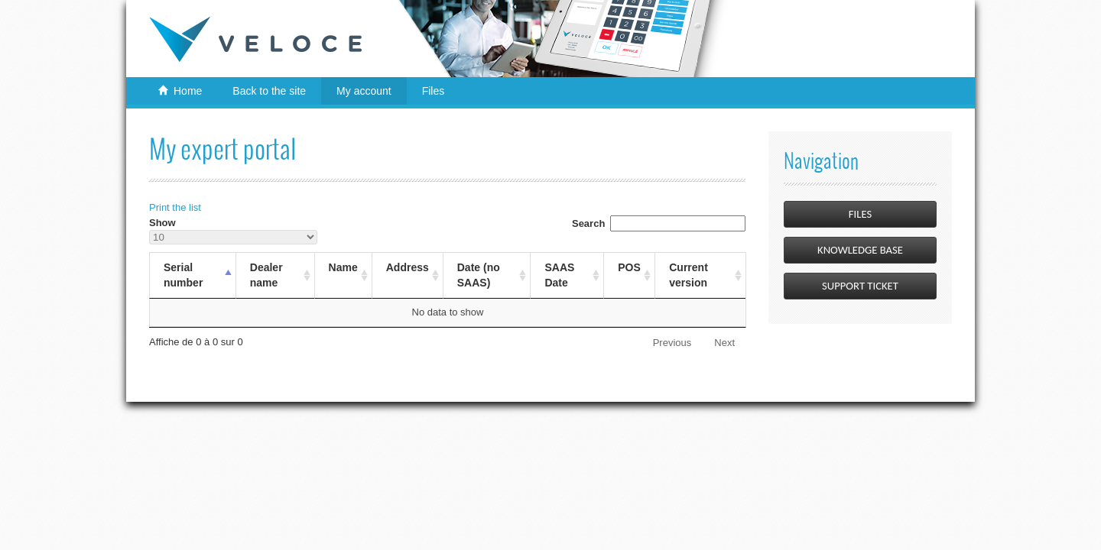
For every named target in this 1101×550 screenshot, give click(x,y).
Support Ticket (860, 286)
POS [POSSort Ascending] (629, 267)
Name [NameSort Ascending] (343, 267)
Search (658, 223)
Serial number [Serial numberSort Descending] (183, 275)
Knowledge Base (860, 250)
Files (433, 91)
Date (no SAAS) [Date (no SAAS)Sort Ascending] (478, 275)
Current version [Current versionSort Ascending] (688, 275)
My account (363, 91)
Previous (672, 342)
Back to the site (269, 91)
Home (188, 91)
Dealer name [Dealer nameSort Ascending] (266, 275)
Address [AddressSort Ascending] (407, 267)
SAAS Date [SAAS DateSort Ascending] (559, 275)
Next (724, 342)
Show (233, 231)
